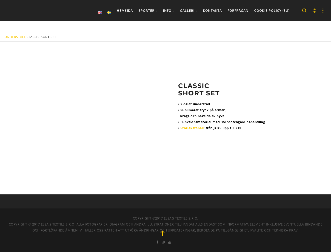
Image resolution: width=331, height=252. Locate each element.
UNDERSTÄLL (15, 37)
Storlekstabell (192, 128)
